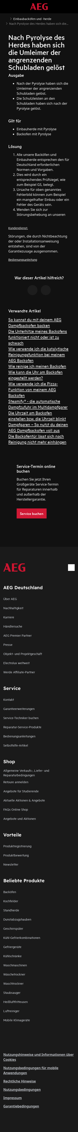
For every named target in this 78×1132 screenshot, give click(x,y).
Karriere (8, 617)
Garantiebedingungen (21, 1106)
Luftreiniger (11, 1011)
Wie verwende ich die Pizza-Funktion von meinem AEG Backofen (33, 389)
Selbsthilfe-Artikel (15, 745)
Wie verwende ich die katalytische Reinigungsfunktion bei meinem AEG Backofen (38, 354)
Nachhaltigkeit (13, 608)
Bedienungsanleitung (22, 259)
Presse (7, 644)
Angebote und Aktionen (19, 818)
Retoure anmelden (15, 782)
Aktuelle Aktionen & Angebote (24, 800)
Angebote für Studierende (21, 791)
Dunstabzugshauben (17, 919)
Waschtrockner (13, 983)
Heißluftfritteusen (15, 1002)
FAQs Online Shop (15, 809)
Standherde (11, 910)
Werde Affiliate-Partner (19, 672)
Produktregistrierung (17, 846)
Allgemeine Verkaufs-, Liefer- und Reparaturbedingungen (26, 772)
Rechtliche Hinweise (19, 1081)
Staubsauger (11, 992)
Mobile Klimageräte (16, 1020)
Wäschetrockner (14, 974)
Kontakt (8, 699)
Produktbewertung (16, 855)
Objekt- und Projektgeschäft (22, 654)
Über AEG (10, 599)
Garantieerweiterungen (19, 709)
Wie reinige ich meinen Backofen (37, 366)
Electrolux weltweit (16, 663)
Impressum (12, 1098)
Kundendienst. (18, 228)
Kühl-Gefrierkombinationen (21, 937)
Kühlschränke (12, 956)
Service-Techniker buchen (20, 718)
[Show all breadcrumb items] (6, 18)
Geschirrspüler (13, 928)
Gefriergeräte (12, 947)
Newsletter (10, 864)
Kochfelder (10, 901)
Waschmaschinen (15, 965)
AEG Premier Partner (17, 635)
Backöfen (9, 892)
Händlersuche (12, 626)
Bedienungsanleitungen (19, 736)
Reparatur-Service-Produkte (22, 727)
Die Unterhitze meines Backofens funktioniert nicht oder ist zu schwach (37, 336)
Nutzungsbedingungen (22, 1089)
